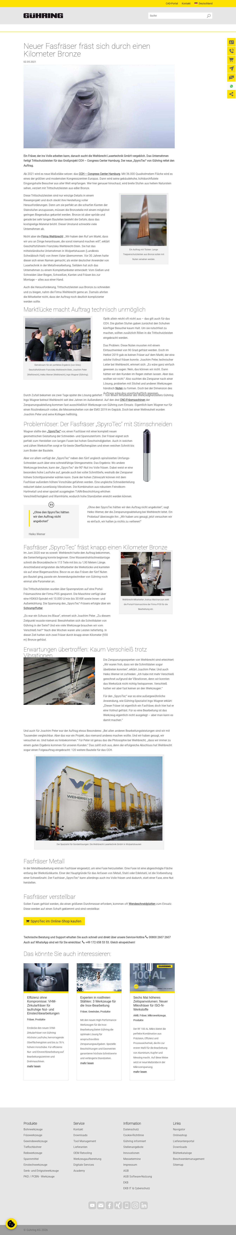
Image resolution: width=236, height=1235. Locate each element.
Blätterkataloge (182, 1153)
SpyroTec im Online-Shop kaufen (56, 921)
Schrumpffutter (33, 608)
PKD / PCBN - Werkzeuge (39, 1176)
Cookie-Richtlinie (133, 1135)
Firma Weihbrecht (52, 236)
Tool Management (84, 1141)
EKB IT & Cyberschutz (136, 1188)
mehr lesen (34, 1066)
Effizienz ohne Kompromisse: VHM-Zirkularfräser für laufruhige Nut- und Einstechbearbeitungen (43, 1005)
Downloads (80, 1135)
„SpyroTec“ (54, 431)
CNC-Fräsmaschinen (132, 400)
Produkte (40, 1019)
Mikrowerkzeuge (157, 1015)
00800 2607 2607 (160, 937)
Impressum (130, 1164)
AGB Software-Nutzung (137, 1176)
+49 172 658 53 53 (97, 942)
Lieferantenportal (183, 1141)
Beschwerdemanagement (188, 1159)
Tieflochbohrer (32, 1147)
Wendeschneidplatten (142, 904)
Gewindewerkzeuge (35, 1141)
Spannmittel (31, 1159)
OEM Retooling (82, 1153)
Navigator (179, 1129)
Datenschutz (131, 1129)
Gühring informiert (134, 1141)
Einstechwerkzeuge (35, 1164)
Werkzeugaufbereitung (87, 1159)
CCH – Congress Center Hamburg (99, 174)
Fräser (30, 1019)
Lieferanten (80, 1147)
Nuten (119, 388)
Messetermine (132, 1159)
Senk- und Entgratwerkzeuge (41, 1170)
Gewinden (93, 1011)
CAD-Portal (172, 3)
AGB (126, 1170)
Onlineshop (180, 1135)
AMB (136, 1015)
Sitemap (178, 1164)
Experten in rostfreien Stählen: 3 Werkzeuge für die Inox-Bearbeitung (98, 1001)
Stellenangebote (133, 1147)
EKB (125, 1182)
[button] (11, 1223)
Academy (79, 1170)
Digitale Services (83, 1164)
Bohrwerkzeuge (33, 1129)
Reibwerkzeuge (33, 1153)
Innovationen (131, 1153)
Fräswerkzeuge (33, 1135)
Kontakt (186, 3)
